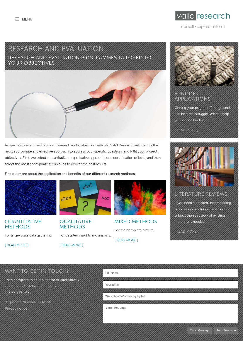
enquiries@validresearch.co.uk (32, 286)
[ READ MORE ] (17, 245)
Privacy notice (16, 308)
